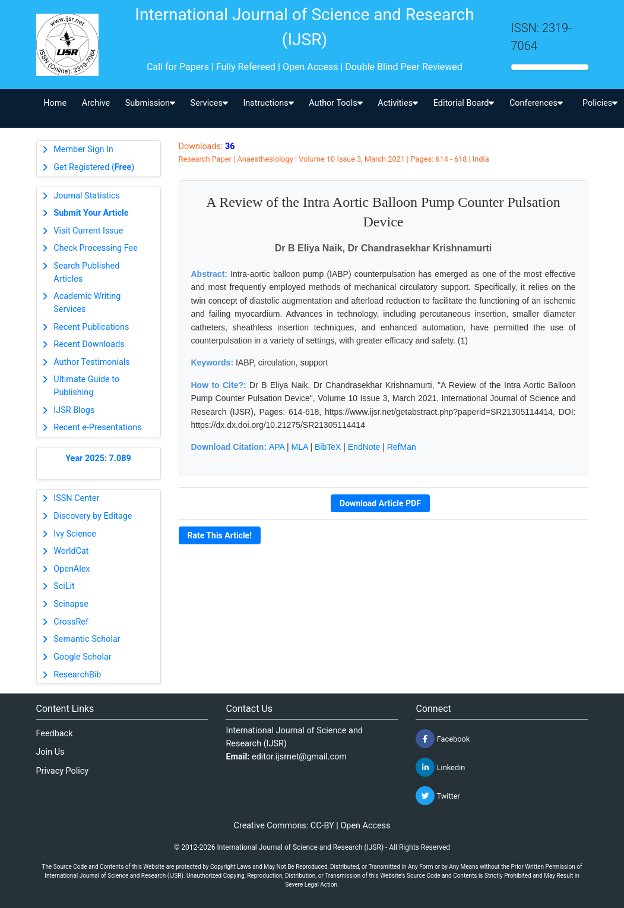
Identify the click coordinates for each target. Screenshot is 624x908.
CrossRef (70, 622)
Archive (96, 103)
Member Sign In (83, 149)
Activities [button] (398, 103)
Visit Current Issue (88, 231)
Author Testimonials (91, 362)
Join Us (50, 752)
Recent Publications (91, 327)
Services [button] (209, 103)
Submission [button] (150, 103)
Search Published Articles (86, 272)
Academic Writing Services (87, 302)
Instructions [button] (268, 103)
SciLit (64, 586)
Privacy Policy (62, 771)
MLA (300, 447)
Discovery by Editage (92, 516)
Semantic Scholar (86, 639)
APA (276, 447)
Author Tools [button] (335, 103)
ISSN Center (76, 498)
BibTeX (328, 447)
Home (54, 103)
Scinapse (70, 604)
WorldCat (70, 551)
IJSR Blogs (73, 410)
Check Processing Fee (95, 248)
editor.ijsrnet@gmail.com (299, 757)
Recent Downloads (88, 344)
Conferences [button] (536, 103)
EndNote (364, 447)
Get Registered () (93, 167)
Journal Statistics (86, 196)
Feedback (54, 734)
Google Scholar (82, 657)
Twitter (438, 795)
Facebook (443, 738)
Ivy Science (74, 534)
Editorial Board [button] (464, 103)
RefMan (401, 447)
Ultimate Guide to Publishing (86, 386)
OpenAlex (71, 569)
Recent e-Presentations (97, 428)
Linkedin (440, 767)
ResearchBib (77, 675)
